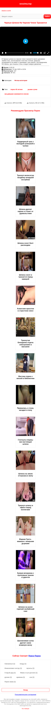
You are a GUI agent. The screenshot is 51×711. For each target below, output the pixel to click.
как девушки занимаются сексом (17, 94)
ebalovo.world (6, 11)
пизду (23, 664)
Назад (25, 690)
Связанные (10, 664)
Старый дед (10, 673)
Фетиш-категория (20, 80)
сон (31, 677)
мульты (30, 668)
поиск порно (34, 656)
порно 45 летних (16, 89)
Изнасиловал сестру (13, 668)
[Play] (2, 53)
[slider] (14, 53)
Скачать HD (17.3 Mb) (35, 103)
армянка (20, 677)
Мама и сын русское (28, 673)
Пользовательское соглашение (25, 694)
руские (8, 677)
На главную (25, 708)
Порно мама (10, 682)
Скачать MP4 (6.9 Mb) (13, 103)
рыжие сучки (32, 89)
